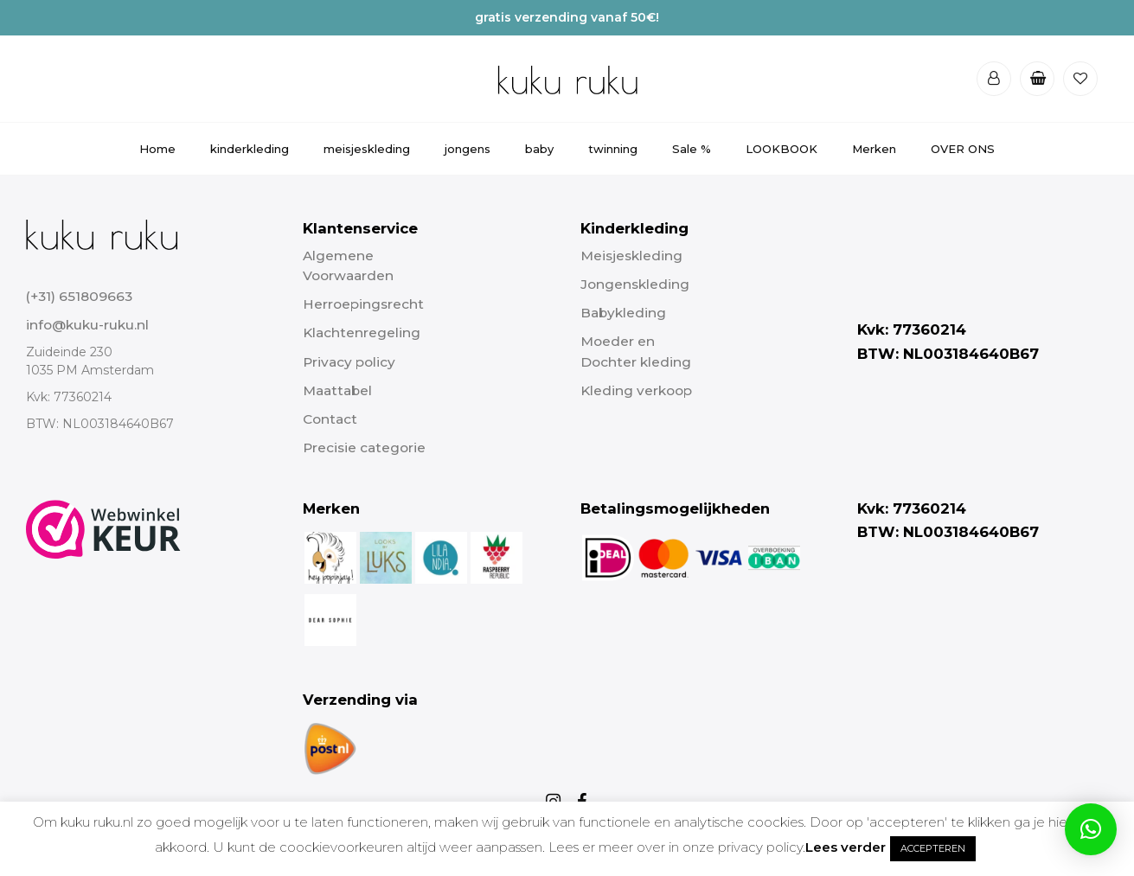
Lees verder (845, 847)
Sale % (691, 149)
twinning (612, 149)
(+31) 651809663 (79, 296)
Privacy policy (349, 362)
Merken (874, 149)
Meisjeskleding (631, 255)
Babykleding (623, 312)
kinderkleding (249, 149)
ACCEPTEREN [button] (932, 848)
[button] (1091, 829)
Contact (330, 419)
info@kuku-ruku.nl (87, 325)
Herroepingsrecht (363, 304)
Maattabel (337, 390)
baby (539, 149)
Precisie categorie (364, 447)
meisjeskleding (367, 149)
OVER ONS (963, 149)
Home (157, 149)
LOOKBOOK (781, 149)
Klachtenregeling (361, 332)
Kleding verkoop (636, 390)
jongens (467, 149)
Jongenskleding (634, 284)
